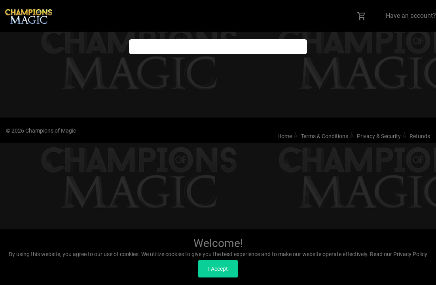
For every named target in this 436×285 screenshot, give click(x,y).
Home (284, 136)
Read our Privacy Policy (398, 254)
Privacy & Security (379, 136)
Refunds (419, 136)
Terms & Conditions (324, 136)
